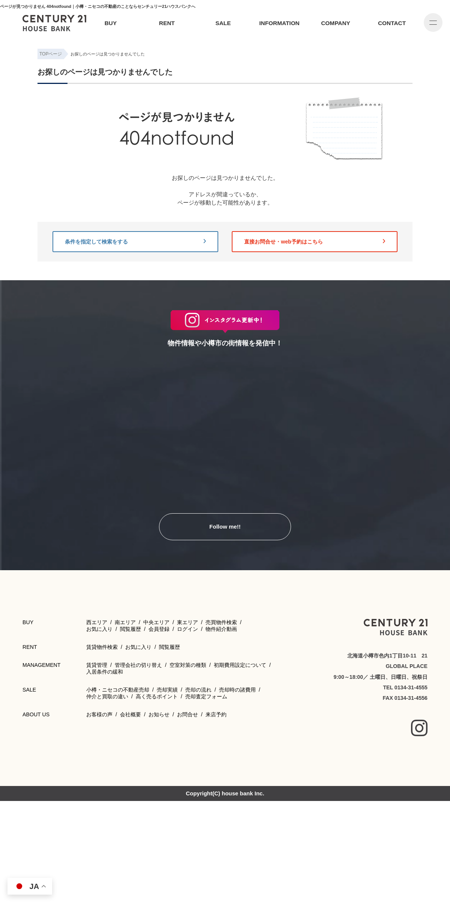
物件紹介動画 (221, 629)
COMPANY (335, 23)
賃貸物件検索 (102, 647)
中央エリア (156, 622)
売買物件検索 (221, 622)
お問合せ (187, 714)
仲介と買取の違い (107, 696)
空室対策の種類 (188, 665)
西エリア (96, 622)
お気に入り (99, 629)
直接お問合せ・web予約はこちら (314, 242)
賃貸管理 (96, 665)
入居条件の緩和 (104, 672)
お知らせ (159, 714)
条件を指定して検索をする (135, 242)
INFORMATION (279, 23)
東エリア (187, 622)
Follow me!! (224, 526)
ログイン (187, 629)
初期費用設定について (240, 665)
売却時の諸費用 (237, 690)
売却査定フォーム (206, 696)
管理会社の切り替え (138, 665)
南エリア (125, 622)
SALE (223, 23)
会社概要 (130, 714)
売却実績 (167, 690)
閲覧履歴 (130, 629)
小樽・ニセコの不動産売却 (117, 690)
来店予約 (216, 714)
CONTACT (392, 23)
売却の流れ (198, 690)
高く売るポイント (157, 696)
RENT (167, 23)
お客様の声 (99, 714)
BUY (111, 23)
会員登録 (159, 629)
